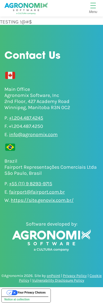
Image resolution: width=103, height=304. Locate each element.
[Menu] (93, 8)
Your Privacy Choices (32, 292)
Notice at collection (17, 299)
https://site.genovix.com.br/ (42, 200)
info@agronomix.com (33, 134)
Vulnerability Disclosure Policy (58, 280)
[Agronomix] (26, 8)
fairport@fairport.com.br (37, 192)
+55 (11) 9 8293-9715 (30, 184)
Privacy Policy (75, 275)
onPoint (53, 275)
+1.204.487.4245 (26, 118)
